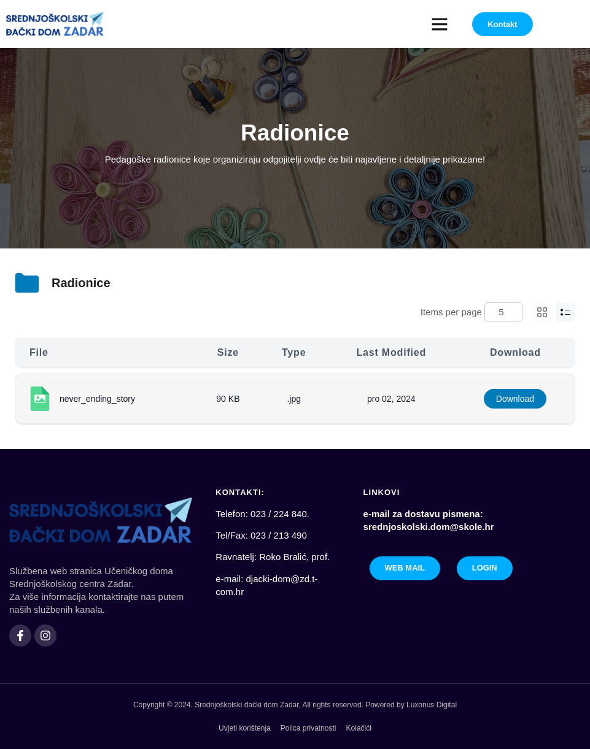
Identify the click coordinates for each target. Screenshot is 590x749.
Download (515, 399)
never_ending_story (97, 399)
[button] (439, 24)
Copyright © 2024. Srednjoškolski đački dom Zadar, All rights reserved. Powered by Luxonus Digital (295, 705)
